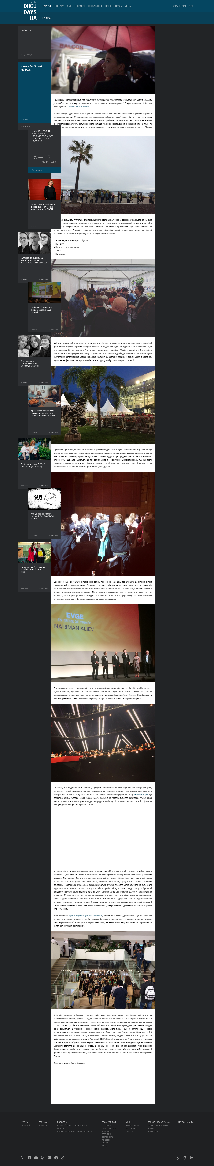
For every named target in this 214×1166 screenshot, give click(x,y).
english (33, 2)
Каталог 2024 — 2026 (183, 6)
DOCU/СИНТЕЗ (95, 6)
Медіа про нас (132, 1125)
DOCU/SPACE (153, 1131)
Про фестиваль (113, 6)
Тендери (106, 1140)
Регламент (107, 1125)
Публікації (46, 18)
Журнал (46, 6)
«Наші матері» (144, 794)
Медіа (128, 6)
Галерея (129, 1131)
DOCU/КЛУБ (152, 1128)
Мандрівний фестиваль (158, 1125)
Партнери (106, 1134)
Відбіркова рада (109, 1128)
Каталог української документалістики (75, 1131)
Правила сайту (185, 1122)
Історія (105, 1143)
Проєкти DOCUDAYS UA (159, 1122)
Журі (69, 6)
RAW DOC (61, 1128)
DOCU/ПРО (80, 6)
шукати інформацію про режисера (88, 915)
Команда (106, 1131)
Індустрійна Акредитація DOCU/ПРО (73, 1125)
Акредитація (131, 1128)
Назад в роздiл (26, 55)
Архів (104, 1146)
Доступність (107, 1137)
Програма (59, 6)
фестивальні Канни (81, 107)
